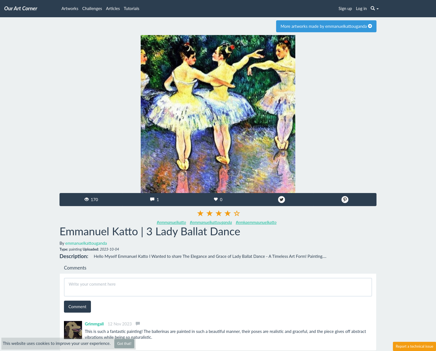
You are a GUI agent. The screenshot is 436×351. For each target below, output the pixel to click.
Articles (113, 8)
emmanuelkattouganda (86, 243)
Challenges (92, 8)
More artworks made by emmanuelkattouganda (326, 26)
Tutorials (131, 8)
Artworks (69, 8)
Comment (77, 306)
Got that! (124, 343)
